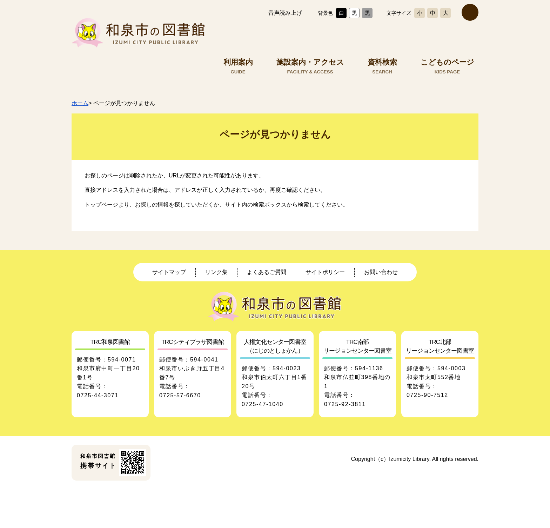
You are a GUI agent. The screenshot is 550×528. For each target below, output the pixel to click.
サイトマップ (169, 272)
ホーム (80, 103)
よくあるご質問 (266, 272)
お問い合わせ (381, 272)
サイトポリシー (325, 272)
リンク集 (216, 272)
